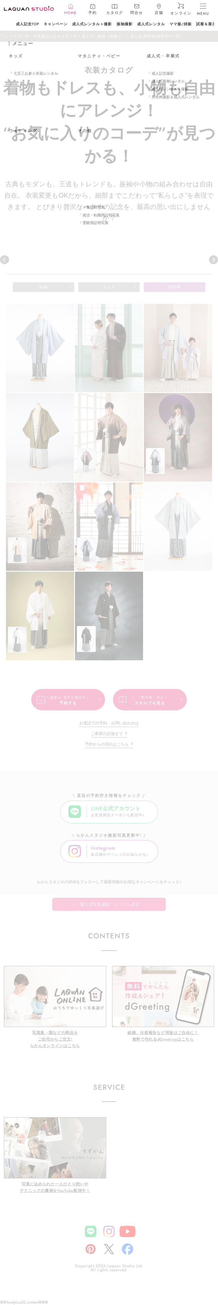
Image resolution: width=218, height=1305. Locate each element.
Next (213, 259)
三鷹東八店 (157, 259)
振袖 (43, 287)
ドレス (109, 287)
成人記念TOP (27, 24)
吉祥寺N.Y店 (66, 259)
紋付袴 (174, 287)
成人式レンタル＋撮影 (92, 24)
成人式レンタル (151, 24)
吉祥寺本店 (21, 259)
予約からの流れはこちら (107, 744)
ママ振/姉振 (180, 24)
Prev (4, 259)
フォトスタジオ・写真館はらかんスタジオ (39, 36)
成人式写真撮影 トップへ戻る (110, 904)
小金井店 (112, 259)
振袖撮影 (125, 24)
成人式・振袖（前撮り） (103, 36)
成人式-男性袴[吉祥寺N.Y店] (155, 36)
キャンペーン (56, 24)
